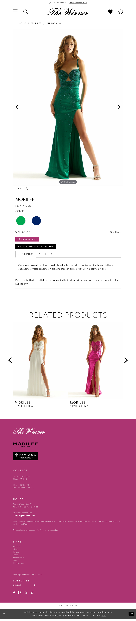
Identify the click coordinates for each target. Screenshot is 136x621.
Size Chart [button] (114, 232)
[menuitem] (57, 2)
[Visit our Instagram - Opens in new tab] (19, 595)
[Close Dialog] (4, 616)
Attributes (46, 255)
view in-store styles (88, 281)
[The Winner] (68, 11)
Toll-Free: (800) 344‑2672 (23, 489)
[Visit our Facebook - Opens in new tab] (14, 595)
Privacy (16, 554)
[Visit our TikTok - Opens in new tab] (32, 594)
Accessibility (18, 559)
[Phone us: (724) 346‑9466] (57, 2)
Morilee (36, 23)
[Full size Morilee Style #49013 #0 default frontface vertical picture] (68, 106)
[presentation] (40, 362)
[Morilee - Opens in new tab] (68, 446)
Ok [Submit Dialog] (131, 616)
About (15, 551)
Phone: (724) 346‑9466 (23, 487)
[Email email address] (26, 587)
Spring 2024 (53, 23)
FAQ (15, 562)
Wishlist (16, 548)
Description (26, 255)
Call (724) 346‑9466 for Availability (38, 248)
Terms (15, 557)
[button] (15, 12)
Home (22, 23)
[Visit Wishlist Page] (110, 12)
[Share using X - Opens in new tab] (27, 188)
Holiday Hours (19, 565)
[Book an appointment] (78, 2)
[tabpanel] (68, 106)
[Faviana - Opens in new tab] (68, 457)
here (104, 617)
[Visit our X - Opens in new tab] (26, 595)
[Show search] (25, 12)
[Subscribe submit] (37, 587)
